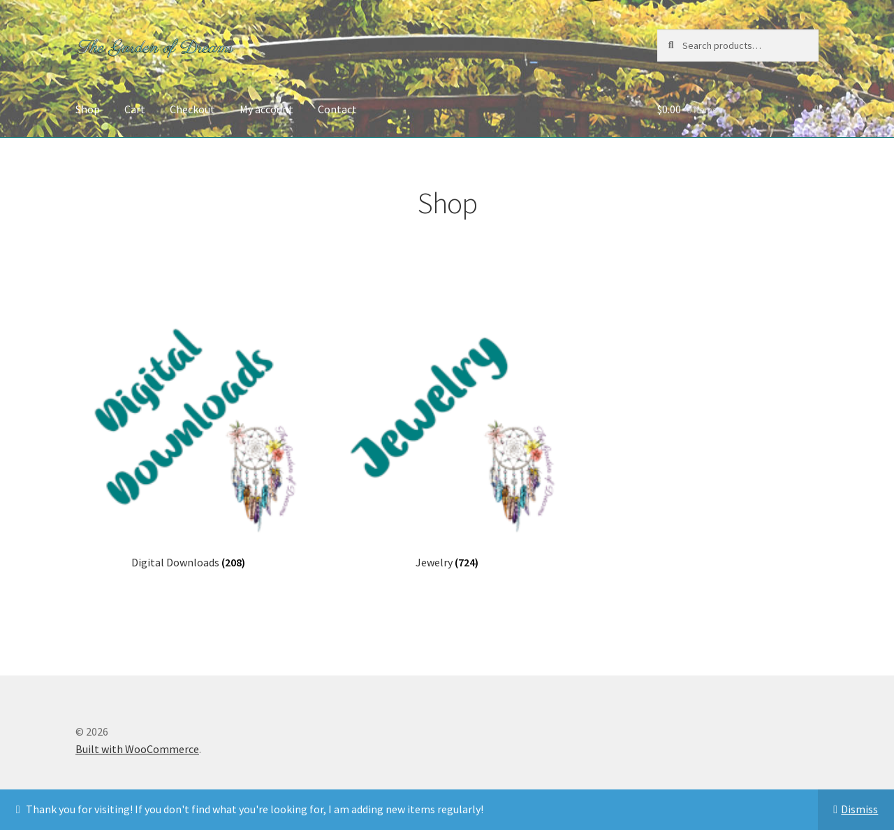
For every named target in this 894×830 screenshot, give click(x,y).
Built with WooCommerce (137, 749)
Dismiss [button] (859, 809)
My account (266, 109)
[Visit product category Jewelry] (447, 441)
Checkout (192, 109)
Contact (337, 109)
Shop (87, 109)
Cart (134, 109)
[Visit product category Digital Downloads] (188, 441)
